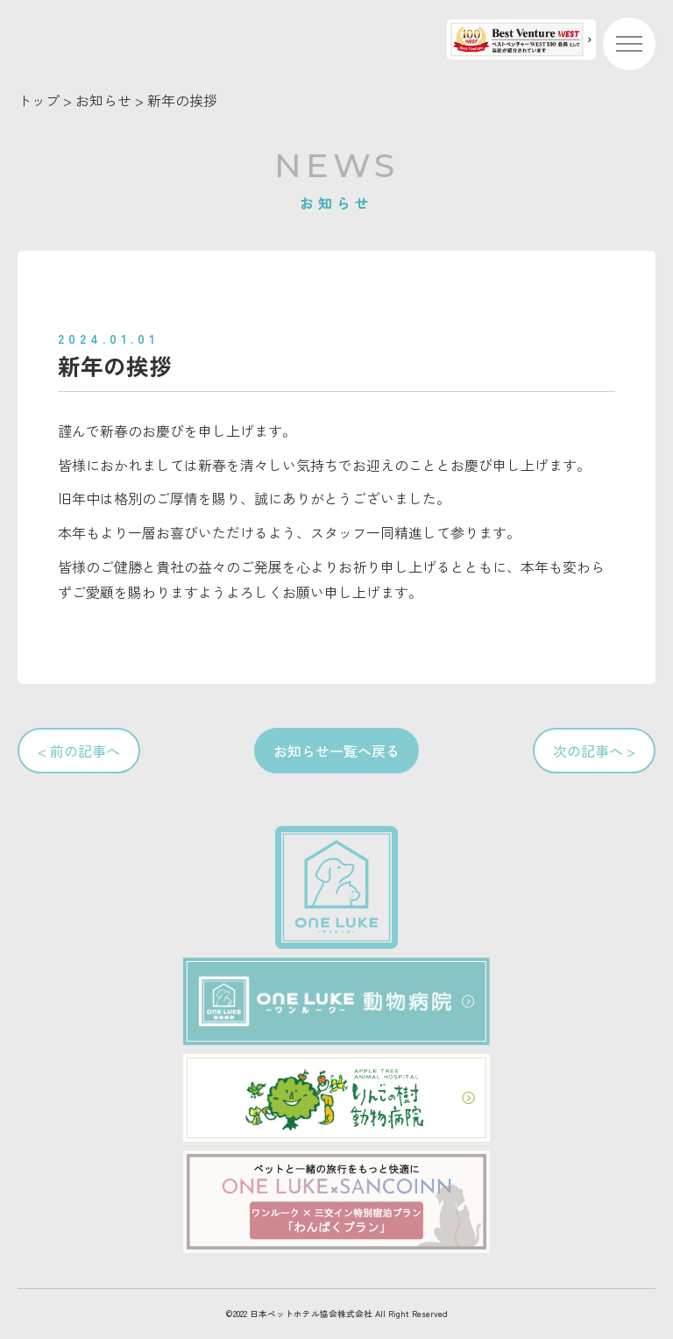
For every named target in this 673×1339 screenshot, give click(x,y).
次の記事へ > (594, 750)
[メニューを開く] (629, 44)
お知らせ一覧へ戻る (336, 750)
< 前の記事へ (79, 750)
